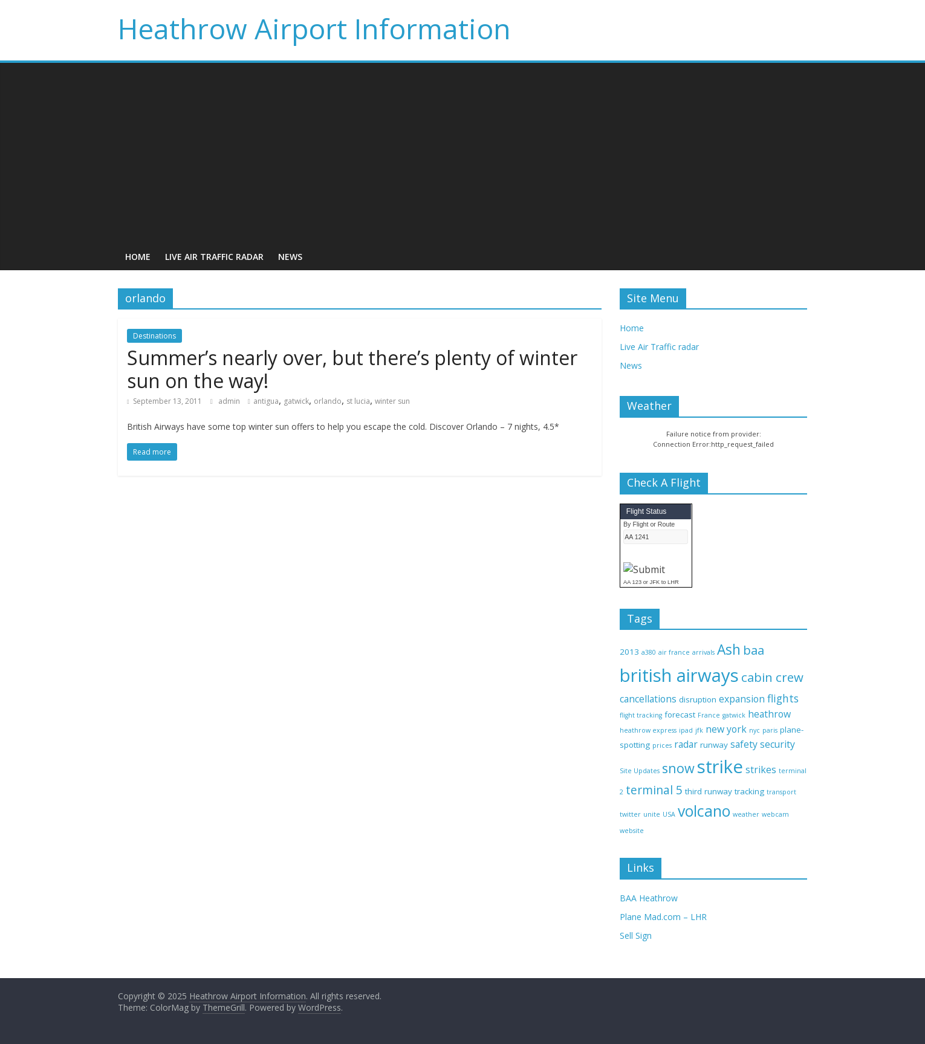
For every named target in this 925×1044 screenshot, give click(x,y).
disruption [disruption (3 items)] (697, 699)
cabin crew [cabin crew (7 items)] (772, 677)
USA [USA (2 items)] (669, 814)
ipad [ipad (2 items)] (686, 730)
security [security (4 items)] (777, 744)
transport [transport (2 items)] (781, 792)
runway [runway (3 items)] (714, 744)
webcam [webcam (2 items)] (775, 814)
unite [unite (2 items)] (651, 814)
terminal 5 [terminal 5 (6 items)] (654, 790)
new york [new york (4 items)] (726, 729)
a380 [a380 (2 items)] (648, 652)
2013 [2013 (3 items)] (629, 651)
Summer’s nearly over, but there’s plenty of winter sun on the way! (352, 369)
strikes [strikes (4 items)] (760, 769)
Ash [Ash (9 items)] (729, 649)
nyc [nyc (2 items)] (754, 730)
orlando (328, 401)
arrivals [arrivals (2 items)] (703, 652)
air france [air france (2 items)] (674, 652)
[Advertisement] (462, 153)
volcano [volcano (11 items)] (704, 811)
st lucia (358, 401)
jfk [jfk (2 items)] (699, 730)
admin (230, 401)
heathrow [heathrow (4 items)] (769, 714)
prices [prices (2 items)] (662, 745)
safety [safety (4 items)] (744, 744)
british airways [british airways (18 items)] (679, 675)
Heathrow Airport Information (314, 28)
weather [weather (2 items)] (746, 814)
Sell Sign (636, 935)
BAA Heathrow (649, 898)
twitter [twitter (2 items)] (630, 814)
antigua (266, 401)
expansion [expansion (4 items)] (742, 698)
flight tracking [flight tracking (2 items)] (641, 715)
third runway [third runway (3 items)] (708, 791)
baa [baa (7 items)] (753, 649)
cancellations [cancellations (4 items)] (648, 698)
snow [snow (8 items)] (678, 768)
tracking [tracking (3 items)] (749, 791)
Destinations (154, 336)
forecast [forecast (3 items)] (679, 714)
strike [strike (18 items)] (720, 766)
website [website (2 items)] (632, 830)
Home (138, 256)
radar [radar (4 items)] (686, 744)
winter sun (392, 401)
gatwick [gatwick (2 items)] (733, 715)
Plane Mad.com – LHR (663, 916)
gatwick (296, 401)
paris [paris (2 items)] (769, 730)
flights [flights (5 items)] (783, 698)
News (290, 256)
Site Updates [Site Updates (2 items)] (640, 771)
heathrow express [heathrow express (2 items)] (648, 730)
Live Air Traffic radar (214, 256)
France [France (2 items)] (709, 715)
